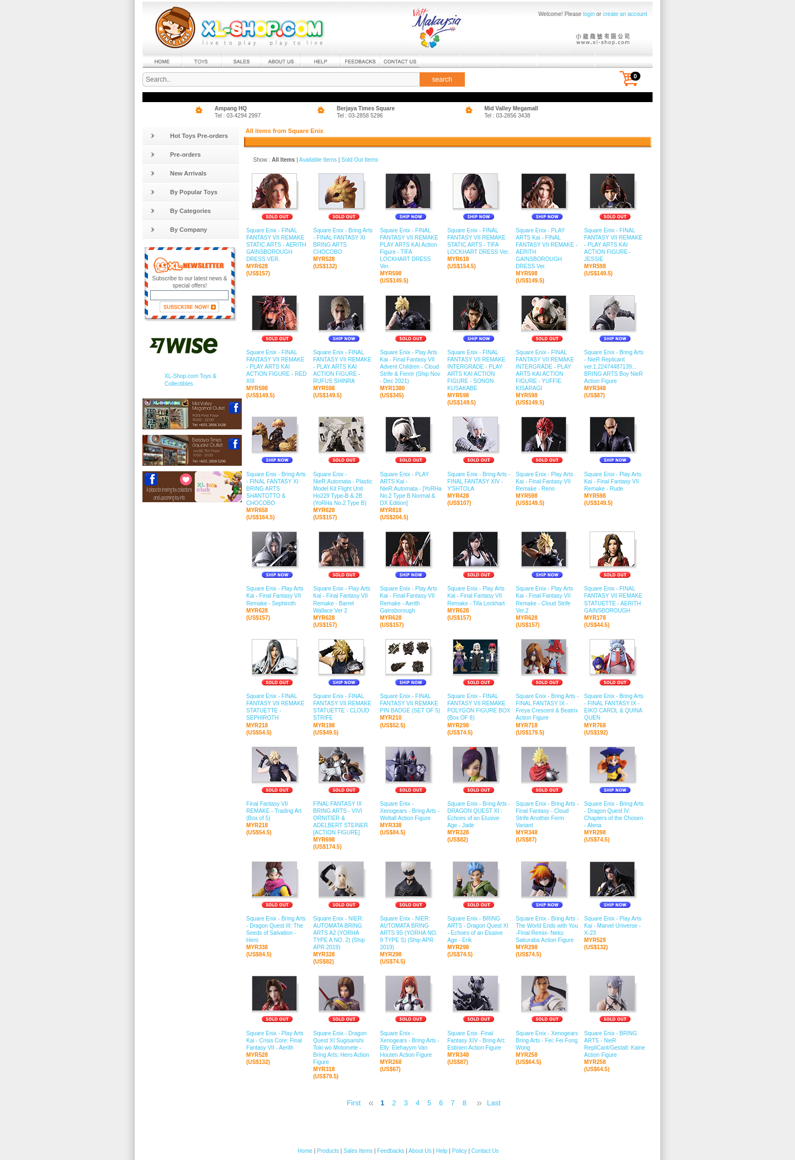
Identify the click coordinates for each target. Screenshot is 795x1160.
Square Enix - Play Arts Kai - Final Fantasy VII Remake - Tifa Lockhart (478, 596)
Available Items (318, 160)
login (589, 14)
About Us (420, 1151)
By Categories (180, 210)
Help (442, 1151)
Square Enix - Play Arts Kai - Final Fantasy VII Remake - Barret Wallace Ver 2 (343, 600)
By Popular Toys (184, 192)
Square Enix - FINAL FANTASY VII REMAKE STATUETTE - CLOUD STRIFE (343, 707)
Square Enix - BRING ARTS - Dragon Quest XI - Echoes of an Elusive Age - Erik (478, 930)
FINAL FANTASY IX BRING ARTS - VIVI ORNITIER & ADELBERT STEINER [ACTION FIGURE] (343, 818)
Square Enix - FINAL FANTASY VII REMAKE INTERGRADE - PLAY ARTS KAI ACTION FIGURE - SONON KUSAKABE (478, 371)
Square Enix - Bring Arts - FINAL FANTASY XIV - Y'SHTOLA (478, 481)
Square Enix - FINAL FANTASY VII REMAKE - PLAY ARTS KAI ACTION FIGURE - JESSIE (614, 245)
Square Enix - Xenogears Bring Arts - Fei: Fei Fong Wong (547, 1040)
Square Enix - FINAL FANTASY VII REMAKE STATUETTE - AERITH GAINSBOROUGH (614, 600)
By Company (178, 229)
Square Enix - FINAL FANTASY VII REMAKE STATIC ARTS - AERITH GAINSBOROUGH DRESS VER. (277, 245)
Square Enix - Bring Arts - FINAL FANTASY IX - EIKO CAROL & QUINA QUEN (614, 707)
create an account (625, 14)
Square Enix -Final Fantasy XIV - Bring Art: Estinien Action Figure (478, 1040)
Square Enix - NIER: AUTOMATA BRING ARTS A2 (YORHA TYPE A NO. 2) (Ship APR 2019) (343, 933)
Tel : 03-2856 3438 (507, 116)
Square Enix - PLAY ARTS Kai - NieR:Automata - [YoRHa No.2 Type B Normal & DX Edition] (411, 488)
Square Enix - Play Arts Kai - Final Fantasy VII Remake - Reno (547, 481)
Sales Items (358, 1151)
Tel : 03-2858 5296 (360, 116)
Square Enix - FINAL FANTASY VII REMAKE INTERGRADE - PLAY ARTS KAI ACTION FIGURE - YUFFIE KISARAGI (547, 371)
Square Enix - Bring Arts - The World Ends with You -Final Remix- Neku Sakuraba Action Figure (547, 930)
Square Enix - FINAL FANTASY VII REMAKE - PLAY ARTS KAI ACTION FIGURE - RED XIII (277, 367)
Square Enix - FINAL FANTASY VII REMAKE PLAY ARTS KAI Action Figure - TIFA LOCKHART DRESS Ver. (411, 249)
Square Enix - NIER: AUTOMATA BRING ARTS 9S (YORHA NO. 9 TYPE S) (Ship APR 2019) (411, 933)
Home (305, 1151)
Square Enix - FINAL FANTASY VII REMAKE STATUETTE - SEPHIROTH (277, 707)
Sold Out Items (359, 160)
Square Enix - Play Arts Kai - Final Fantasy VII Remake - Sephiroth (277, 596)
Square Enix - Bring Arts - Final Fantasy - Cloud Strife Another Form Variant (547, 815)
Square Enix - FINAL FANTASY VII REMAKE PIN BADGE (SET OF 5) (411, 703)
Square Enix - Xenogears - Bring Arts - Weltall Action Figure (411, 811)
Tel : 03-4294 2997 (238, 116)
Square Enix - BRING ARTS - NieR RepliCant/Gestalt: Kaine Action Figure (614, 1044)
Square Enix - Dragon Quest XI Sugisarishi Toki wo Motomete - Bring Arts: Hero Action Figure (343, 1047)
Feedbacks (390, 1151)
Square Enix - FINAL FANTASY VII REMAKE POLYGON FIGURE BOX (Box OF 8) (478, 707)
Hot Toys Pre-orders (189, 135)
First (354, 1103)
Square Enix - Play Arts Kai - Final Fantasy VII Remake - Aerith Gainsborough (411, 600)
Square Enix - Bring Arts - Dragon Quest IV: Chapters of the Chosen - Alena (614, 815)
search (442, 79)
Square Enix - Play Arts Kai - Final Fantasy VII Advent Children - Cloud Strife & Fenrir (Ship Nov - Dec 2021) (411, 367)
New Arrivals (178, 173)
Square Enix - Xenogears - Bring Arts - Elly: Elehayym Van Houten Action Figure (411, 1044)
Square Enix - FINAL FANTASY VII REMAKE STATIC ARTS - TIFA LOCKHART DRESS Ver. (478, 242)
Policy (459, 1151)
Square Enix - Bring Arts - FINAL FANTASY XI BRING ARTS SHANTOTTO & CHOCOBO (277, 488)
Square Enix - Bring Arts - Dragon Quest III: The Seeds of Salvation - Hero (277, 930)
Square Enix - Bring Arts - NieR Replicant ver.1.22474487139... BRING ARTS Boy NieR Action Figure (614, 367)
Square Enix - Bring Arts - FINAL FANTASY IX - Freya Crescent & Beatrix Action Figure (547, 707)
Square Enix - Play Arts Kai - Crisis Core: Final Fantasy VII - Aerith (277, 1040)
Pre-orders (175, 154)
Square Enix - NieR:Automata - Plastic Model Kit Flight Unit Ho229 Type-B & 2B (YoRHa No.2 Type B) (343, 488)
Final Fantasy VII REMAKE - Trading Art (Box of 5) (277, 811)
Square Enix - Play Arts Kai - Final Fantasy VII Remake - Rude (614, 481)
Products (328, 1151)
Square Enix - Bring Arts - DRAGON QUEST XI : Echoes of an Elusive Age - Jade (478, 815)
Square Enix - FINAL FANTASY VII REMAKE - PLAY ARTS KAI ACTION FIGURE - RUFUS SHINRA (343, 367)
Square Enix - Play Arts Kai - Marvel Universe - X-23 (614, 926)
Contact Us (485, 1151)
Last (494, 1103)
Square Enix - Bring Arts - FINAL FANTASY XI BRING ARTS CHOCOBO (343, 242)
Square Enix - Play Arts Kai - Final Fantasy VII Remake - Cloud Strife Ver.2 (547, 600)
